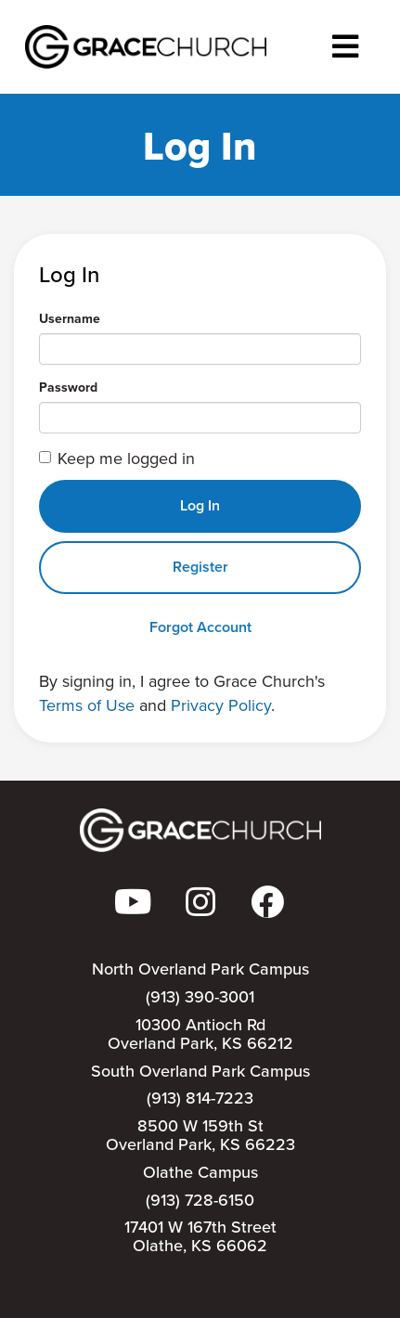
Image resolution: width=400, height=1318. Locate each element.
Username (69, 319)
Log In (200, 505)
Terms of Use (87, 705)
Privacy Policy (221, 705)
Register (200, 566)
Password (68, 388)
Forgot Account (200, 627)
